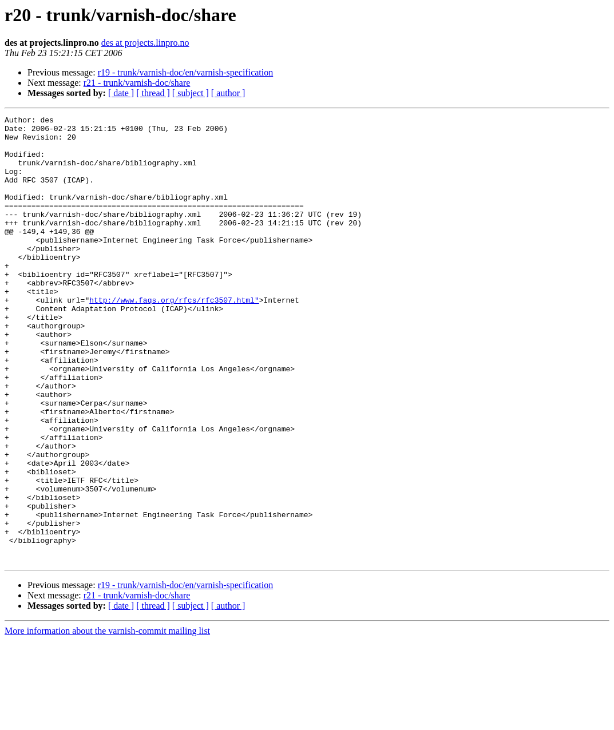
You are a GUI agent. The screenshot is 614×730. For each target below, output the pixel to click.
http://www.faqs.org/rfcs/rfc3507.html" (174, 337)
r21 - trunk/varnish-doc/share (137, 83)
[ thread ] (153, 93)
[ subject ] (190, 93)
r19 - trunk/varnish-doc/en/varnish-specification (186, 72)
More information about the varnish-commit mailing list (107, 720)
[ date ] (121, 93)
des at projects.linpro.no (145, 42)
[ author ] (228, 93)
